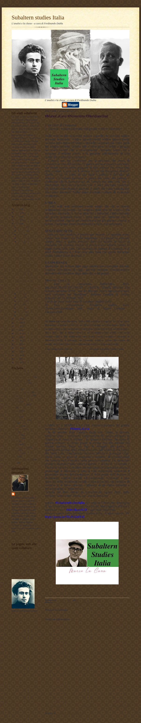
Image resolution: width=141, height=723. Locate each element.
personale (16, 438)
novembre (22, 230)
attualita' (15, 401)
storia (14, 456)
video (14, 462)
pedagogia (16, 435)
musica (15, 432)
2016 (17, 337)
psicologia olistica (19, 447)
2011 (17, 355)
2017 (17, 333)
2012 (17, 351)
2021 (17, 319)
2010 (17, 358)
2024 (17, 216)
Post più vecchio (121, 706)
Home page (87, 706)
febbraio (22, 312)
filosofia (15, 410)
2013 (17, 348)
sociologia (16, 453)
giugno (21, 297)
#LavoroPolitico (19, 380)
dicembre (22, 227)
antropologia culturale (21, 392)
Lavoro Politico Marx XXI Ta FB (26, 560)
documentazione (19, 404)
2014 (17, 344)
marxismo (16, 426)
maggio (21, 301)
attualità (15, 398)
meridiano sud (18, 429)
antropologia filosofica (21, 395)
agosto (21, 241)
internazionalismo (19, 420)
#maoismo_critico (19, 383)
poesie (14, 441)
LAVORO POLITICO (21, 553)
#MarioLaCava (81, 349)
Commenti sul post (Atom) (69, 713)
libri (13, 423)
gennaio (21, 315)
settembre (22, 238)
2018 (17, 330)
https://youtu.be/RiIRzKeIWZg (61, 352)
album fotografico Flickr (22, 575)
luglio (20, 293)
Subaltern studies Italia (38, 17)
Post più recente (53, 706)
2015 (17, 340)
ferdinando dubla (27, 494)
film (13, 407)
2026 (17, 209)
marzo (21, 308)
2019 (17, 326)
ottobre (21, 234)
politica (15, 444)
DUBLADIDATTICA (21, 556)
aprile (20, 304)
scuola (14, 450)
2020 (17, 322)
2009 (17, 362)
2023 (17, 220)
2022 (17, 223)
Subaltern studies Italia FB (23, 563)
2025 (17, 212)
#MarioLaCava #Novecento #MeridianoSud (25, 274)
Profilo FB (16, 572)
